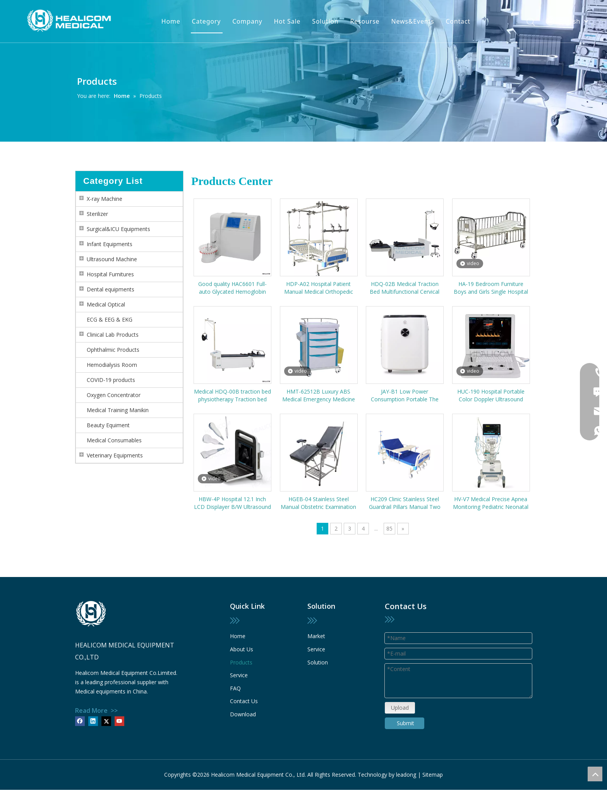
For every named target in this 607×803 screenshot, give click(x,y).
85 (389, 528)
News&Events (412, 21)
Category (206, 21)
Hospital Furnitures (110, 274)
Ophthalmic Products (113, 349)
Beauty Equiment (108, 425)
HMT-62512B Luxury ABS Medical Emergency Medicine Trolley (318, 395)
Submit (405, 723)
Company (247, 21)
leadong (406, 774)
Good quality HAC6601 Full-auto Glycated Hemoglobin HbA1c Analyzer (232, 288)
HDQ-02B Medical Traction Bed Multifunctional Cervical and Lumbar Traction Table (404, 288)
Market (316, 636)
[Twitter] (106, 721)
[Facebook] (80, 721)
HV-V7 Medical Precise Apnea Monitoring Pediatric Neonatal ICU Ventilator (490, 503)
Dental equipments (110, 289)
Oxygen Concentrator (114, 395)
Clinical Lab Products (113, 334)
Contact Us (244, 701)
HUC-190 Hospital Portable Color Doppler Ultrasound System (491, 395)
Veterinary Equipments (115, 455)
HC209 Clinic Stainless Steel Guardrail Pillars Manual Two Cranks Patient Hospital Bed (405, 503)
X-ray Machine (104, 198)
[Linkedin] (93, 721)
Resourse (365, 21)
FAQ (235, 688)
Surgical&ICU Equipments (118, 229)
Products (241, 662)
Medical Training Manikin (118, 410)
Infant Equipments (109, 244)
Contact (458, 21)
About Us (241, 649)
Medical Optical (106, 304)
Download (243, 714)
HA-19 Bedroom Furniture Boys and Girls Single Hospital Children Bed (491, 288)
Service (239, 675)
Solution (325, 21)
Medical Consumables (114, 440)
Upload (400, 707)
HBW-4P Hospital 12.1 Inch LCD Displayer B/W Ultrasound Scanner (232, 503)
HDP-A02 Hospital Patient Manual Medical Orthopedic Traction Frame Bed (318, 288)
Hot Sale (287, 21)
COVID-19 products (111, 380)
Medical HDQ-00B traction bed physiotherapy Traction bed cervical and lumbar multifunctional (232, 395)
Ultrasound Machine (112, 259)
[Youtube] (119, 721)
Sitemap (432, 774)
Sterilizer (97, 213)
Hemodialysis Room (112, 364)
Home (170, 21)
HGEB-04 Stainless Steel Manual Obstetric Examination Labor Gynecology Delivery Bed (318, 503)
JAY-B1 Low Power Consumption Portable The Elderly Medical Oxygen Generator (405, 395)
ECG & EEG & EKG (109, 319)
